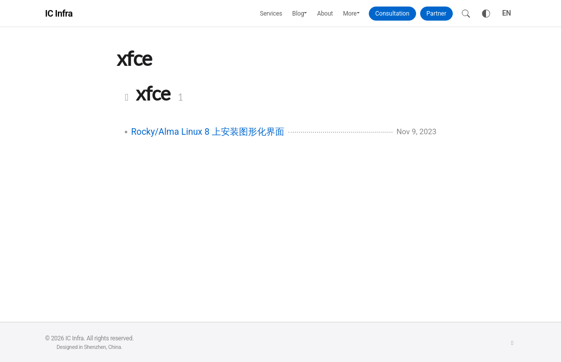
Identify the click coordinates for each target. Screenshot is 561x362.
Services (271, 13)
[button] (308, 13)
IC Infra (59, 13)
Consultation (392, 13)
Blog (298, 13)
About (325, 13)
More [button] (350, 13)
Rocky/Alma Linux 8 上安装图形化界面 (207, 132)
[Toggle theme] (486, 14)
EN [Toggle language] (506, 13)
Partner (436, 13)
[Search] (466, 14)
